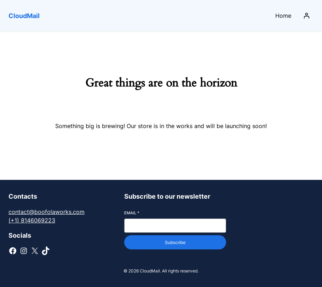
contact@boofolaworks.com (46, 211)
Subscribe (175, 242)
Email (131, 212)
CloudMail (24, 16)
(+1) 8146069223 (31, 220)
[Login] (306, 16)
